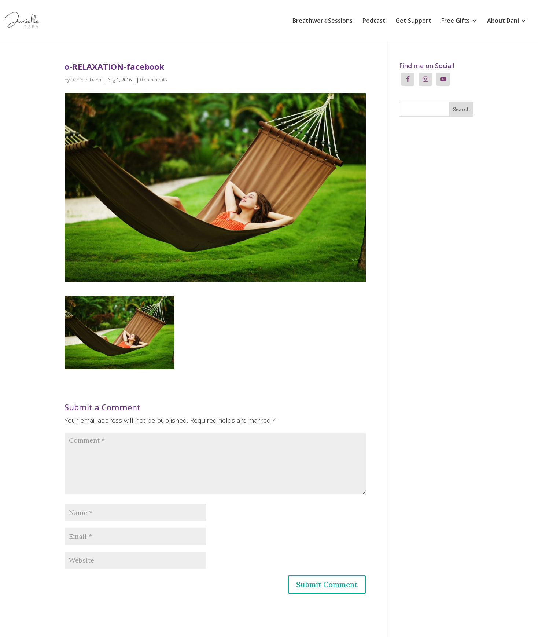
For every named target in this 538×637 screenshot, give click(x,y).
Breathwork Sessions (322, 21)
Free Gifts (455, 21)
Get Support (413, 21)
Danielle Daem (87, 79)
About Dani (503, 21)
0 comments (153, 79)
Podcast (374, 21)
